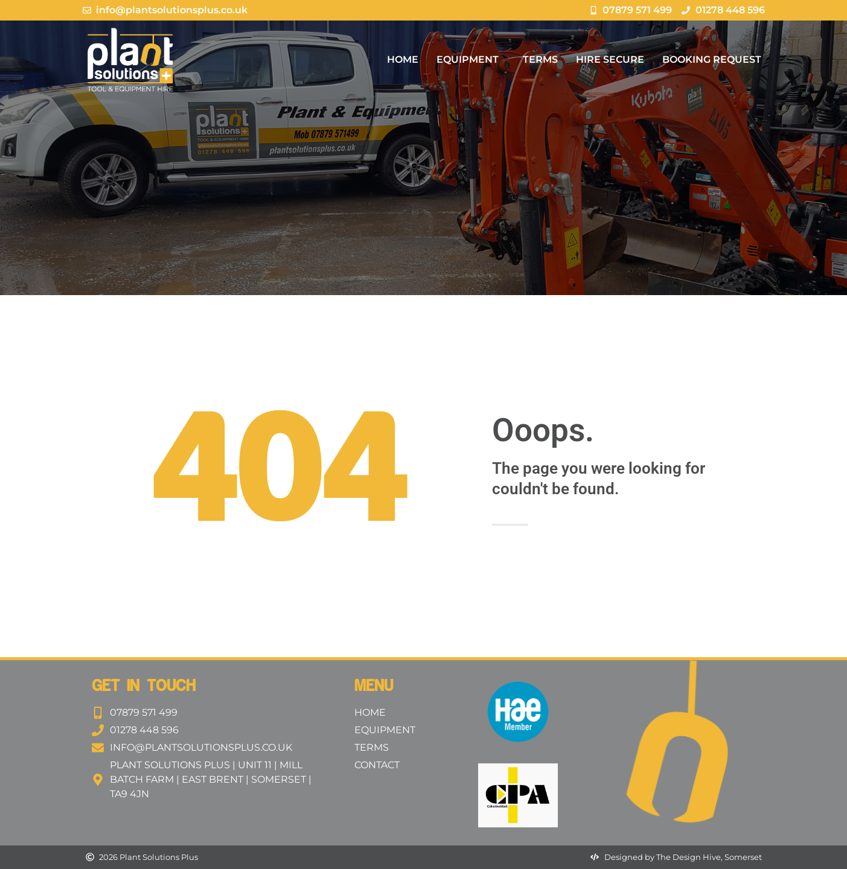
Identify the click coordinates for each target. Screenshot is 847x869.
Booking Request (711, 59)
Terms (540, 59)
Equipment (470, 60)
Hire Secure (610, 59)
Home (402, 59)
